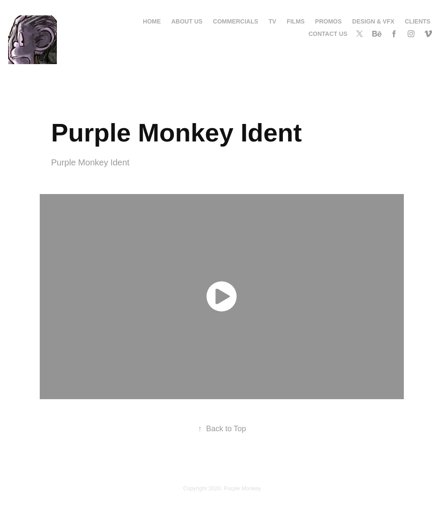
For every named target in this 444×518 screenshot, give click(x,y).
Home (152, 21)
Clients (417, 21)
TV (272, 21)
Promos (328, 21)
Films (296, 21)
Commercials (235, 21)
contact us (328, 33)
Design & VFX (373, 21)
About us (187, 21)
